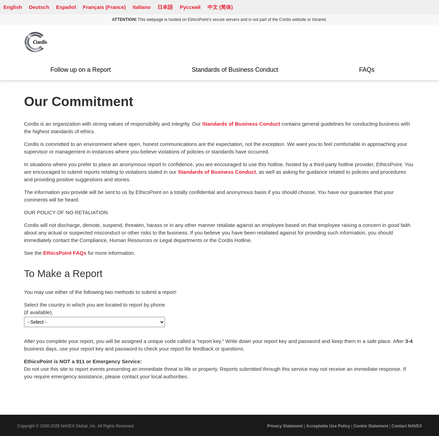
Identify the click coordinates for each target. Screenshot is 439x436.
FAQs (367, 69)
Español (66, 7)
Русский (190, 7)
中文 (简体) (220, 7)
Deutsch (39, 7)
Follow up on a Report (80, 69)
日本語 (165, 7)
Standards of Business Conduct (235, 69)
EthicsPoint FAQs (64, 253)
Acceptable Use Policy (328, 426)
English (12, 7)
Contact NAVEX (407, 426)
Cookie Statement (370, 426)
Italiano (142, 7)
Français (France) (104, 7)
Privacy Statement (285, 426)
